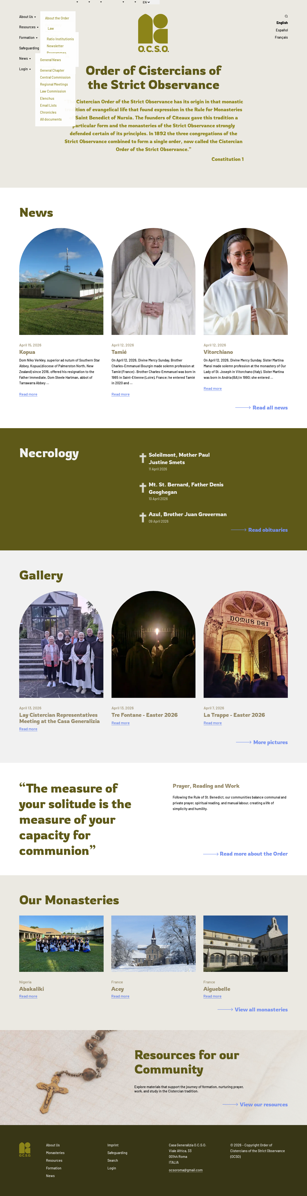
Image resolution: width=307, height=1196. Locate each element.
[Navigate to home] (25, 1150)
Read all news (261, 407)
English (282, 23)
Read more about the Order (245, 853)
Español (282, 30)
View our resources (255, 1104)
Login (23, 69)
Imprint (112, 1145)
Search (112, 1160)
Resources (27, 27)
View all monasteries (253, 1009)
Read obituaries (259, 529)
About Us (26, 17)
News (23, 58)
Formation (27, 37)
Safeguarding (29, 48)
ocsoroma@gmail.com (186, 1170)
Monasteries (55, 1153)
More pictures (262, 742)
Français (281, 37)
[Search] (281, 16)
